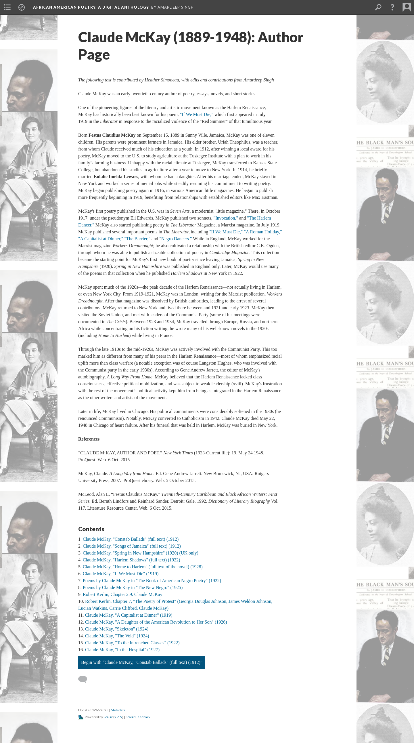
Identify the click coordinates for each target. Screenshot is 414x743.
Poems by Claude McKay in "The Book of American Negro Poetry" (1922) (152, 580)
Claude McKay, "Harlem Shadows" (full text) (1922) (131, 559)
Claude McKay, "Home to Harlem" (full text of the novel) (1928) (143, 566)
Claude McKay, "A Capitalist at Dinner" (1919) (128, 615)
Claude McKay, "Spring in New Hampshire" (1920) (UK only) (140, 552)
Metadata (118, 710)
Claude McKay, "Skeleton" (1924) (116, 628)
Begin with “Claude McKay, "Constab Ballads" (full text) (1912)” (141, 662)
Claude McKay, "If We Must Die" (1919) (120, 573)
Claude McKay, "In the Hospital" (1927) (122, 649)
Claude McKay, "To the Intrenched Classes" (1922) (132, 642)
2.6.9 (118, 717)
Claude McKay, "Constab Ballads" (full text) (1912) (131, 539)
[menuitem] (7, 7)
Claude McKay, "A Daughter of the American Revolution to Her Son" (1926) (156, 622)
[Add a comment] (85, 679)
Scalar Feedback (138, 717)
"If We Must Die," (196, 114)
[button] (392, 7)
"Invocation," (226, 218)
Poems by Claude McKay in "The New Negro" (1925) (133, 587)
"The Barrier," (137, 238)
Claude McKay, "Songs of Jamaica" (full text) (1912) (132, 546)
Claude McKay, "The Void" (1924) (117, 635)
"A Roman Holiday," (263, 231)
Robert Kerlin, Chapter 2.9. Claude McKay (122, 594)
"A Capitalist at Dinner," (100, 238)
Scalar (108, 717)
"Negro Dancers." (175, 238)
